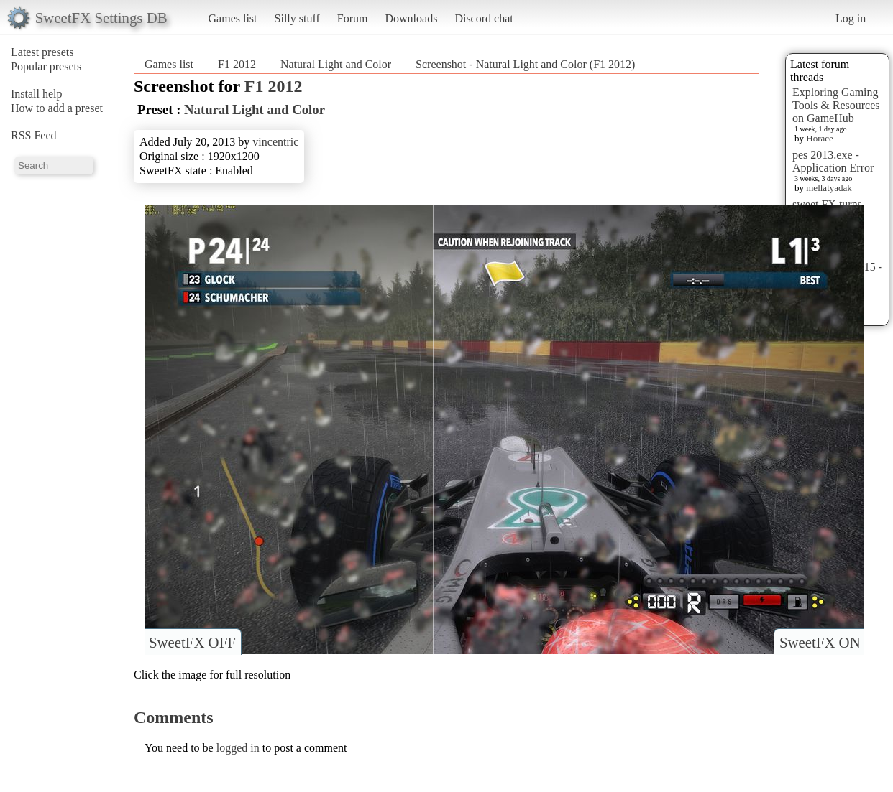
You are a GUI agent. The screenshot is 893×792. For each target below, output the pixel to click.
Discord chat (483, 18)
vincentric (275, 142)
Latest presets (42, 52)
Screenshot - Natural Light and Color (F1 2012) (525, 64)
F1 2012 (237, 64)
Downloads (411, 18)
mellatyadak (829, 187)
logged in (238, 748)
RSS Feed (34, 135)
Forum (352, 18)
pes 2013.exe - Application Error (833, 161)
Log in (850, 18)
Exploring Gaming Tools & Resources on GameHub (836, 105)
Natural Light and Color (335, 64)
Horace (819, 138)
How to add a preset (57, 108)
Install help (37, 94)
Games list (233, 18)
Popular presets (46, 66)
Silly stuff (297, 18)
